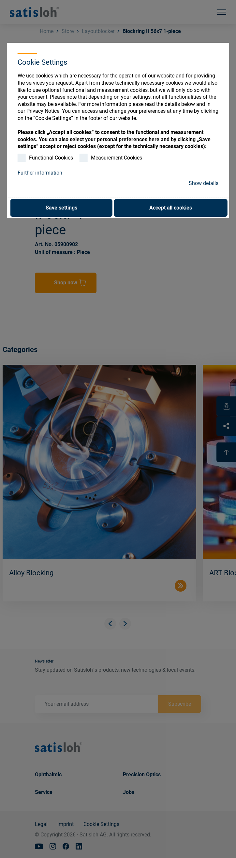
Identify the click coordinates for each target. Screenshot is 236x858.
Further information (40, 173)
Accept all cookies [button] (170, 208)
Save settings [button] (61, 208)
